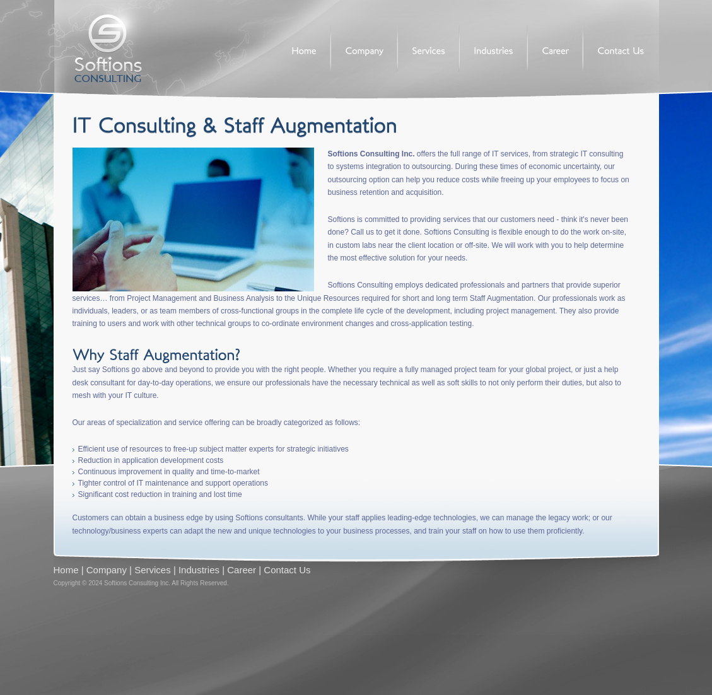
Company (106, 569)
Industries (198, 569)
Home (66, 569)
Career (241, 569)
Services (152, 569)
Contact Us (287, 569)
